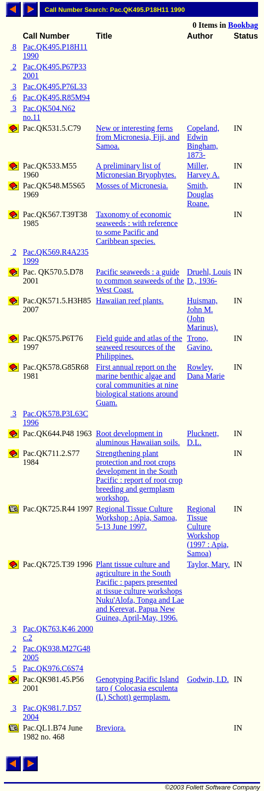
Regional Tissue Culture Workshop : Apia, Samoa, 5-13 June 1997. (136, 518)
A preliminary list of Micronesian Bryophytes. (136, 170)
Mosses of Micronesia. (132, 185)
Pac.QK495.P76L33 (55, 86)
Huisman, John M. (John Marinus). (202, 314)
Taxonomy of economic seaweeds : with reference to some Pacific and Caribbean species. (137, 227)
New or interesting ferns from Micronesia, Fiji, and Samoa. (137, 137)
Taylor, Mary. (208, 564)
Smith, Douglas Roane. (200, 194)
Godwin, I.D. (208, 679)
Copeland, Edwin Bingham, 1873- (203, 141)
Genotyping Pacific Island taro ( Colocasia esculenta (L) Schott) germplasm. (137, 688)
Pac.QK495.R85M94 (56, 97)
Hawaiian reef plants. (129, 300)
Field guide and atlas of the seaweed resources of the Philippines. (139, 347)
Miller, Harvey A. (203, 170)
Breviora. (111, 728)
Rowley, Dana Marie (206, 371)
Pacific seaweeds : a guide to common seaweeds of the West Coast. (140, 281)
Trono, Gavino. (199, 342)
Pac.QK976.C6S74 (53, 668)
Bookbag (243, 25)
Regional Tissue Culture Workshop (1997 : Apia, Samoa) (208, 531)
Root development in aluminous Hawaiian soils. (138, 438)
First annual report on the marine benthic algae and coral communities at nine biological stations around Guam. (137, 385)
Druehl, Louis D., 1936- (209, 276)
